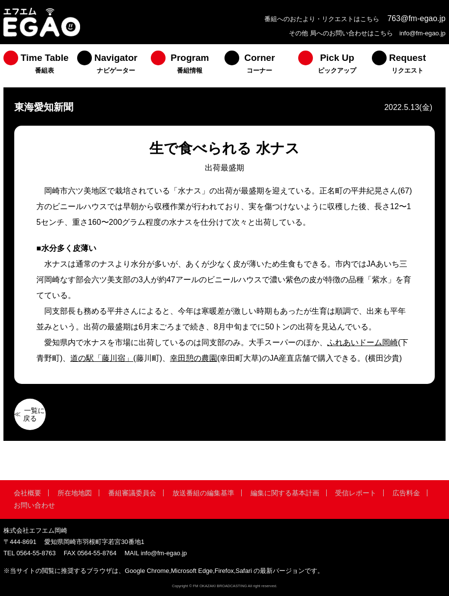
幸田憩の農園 (193, 358)
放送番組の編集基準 (203, 493)
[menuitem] (40, 66)
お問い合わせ (34, 505)
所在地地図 (74, 493)
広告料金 (406, 493)
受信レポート (355, 493)
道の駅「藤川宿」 (101, 358)
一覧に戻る (34, 414)
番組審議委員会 (132, 493)
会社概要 (27, 493)
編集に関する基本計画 (285, 493)
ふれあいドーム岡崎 (362, 342)
